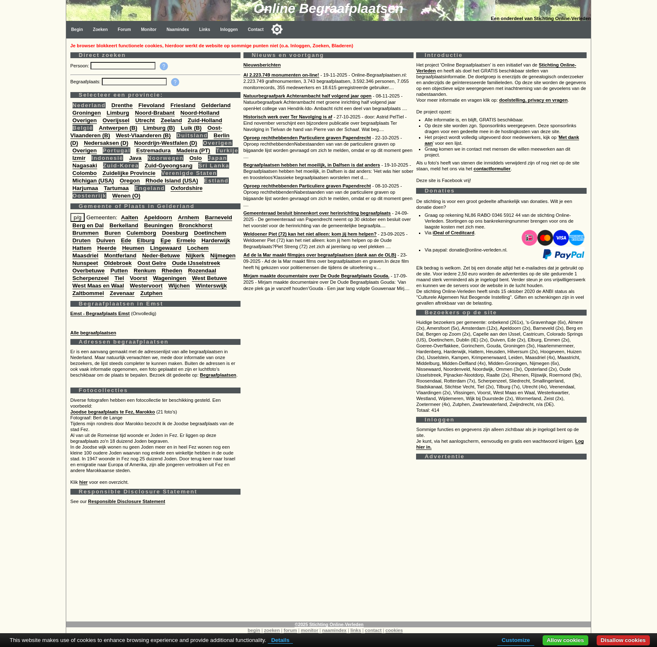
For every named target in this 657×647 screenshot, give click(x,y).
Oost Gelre (151, 263)
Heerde (106, 248)
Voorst (138, 278)
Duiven (105, 240)
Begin (77, 29)
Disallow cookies (623, 640)
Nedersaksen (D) (106, 143)
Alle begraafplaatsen (93, 332)
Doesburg (175, 233)
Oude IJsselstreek (196, 263)
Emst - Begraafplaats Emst (100, 313)
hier (83, 482)
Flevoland (151, 105)
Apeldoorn (158, 217)
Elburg (146, 240)
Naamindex (177, 29)
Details (280, 640)
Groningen (86, 113)
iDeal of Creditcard (453, 232)
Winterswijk (211, 285)
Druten (81, 240)
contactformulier (491, 168)
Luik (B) (191, 128)
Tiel (119, 278)
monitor (309, 630)
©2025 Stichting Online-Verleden (329, 624)
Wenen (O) (126, 196)
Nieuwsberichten (262, 64)
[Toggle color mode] (277, 29)
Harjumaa (85, 188)
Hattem (82, 248)
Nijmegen (222, 255)
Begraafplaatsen (218, 374)
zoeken (272, 630)
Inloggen (229, 29)
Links (204, 29)
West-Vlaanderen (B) (143, 135)
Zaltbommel (88, 293)
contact (373, 630)
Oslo (195, 158)
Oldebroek (118, 263)
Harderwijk (216, 240)
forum (290, 630)
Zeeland (171, 120)
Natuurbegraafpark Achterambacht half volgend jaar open (307, 95)
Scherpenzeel (90, 278)
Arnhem (188, 217)
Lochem (198, 248)
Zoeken (100, 29)
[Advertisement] (321, 562)
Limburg (117, 113)
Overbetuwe (88, 270)
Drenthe (122, 105)
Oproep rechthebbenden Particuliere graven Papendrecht (307, 137)
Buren (112, 233)
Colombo (84, 173)
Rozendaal (202, 270)
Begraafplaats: (86, 81)
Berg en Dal (88, 225)
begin (254, 630)
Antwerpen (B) (118, 128)
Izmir (78, 158)
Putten (119, 270)
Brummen (85, 233)
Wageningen (169, 278)
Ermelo (186, 240)
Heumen (133, 248)
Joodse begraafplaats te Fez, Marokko (112, 411)
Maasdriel (85, 255)
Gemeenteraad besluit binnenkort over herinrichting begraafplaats (317, 213)
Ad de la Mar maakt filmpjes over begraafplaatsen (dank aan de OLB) (319, 254)
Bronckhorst (195, 225)
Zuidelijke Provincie (129, 173)
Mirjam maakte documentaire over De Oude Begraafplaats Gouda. (316, 275)
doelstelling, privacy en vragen (533, 100)
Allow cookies (565, 640)
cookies (394, 630)
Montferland (120, 255)
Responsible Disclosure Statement (126, 501)
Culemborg (141, 233)
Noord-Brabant (155, 113)
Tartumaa (116, 188)
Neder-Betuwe (161, 255)
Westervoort (146, 285)
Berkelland (123, 225)
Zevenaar (122, 293)
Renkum (145, 270)
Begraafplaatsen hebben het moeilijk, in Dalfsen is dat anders (311, 164)
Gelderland (215, 105)
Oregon (130, 180)
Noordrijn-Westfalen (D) (165, 143)
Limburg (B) (159, 128)
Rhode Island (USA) (171, 180)
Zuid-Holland (205, 120)
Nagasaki (84, 165)
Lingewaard (165, 248)
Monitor (148, 29)
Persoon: (80, 65)
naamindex (334, 630)
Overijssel (116, 120)
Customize (516, 640)
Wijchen (179, 285)
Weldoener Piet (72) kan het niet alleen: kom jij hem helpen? (310, 233)
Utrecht (145, 120)
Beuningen (158, 225)
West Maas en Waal (98, 285)
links (355, 630)
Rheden (172, 270)
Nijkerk (195, 255)
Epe (165, 240)
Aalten (129, 217)
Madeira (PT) (193, 150)
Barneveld (218, 217)
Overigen (84, 120)
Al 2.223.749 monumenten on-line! (281, 74)
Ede (126, 240)
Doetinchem (210, 233)
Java (135, 158)
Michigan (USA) (93, 180)
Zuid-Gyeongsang (168, 165)
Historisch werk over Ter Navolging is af (287, 116)
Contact (256, 29)
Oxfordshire (186, 188)
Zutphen (151, 293)
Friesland (183, 105)
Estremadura (153, 150)
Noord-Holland (200, 113)
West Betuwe (209, 278)
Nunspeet (85, 263)
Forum (124, 29)
